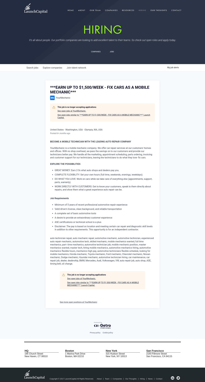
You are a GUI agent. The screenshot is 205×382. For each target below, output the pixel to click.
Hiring (142, 10)
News (150, 379)
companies (52, 67)
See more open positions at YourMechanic (78, 302)
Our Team (95, 10)
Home (71, 10)
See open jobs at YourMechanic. (72, 111)
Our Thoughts (158, 10)
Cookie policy (108, 333)
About (81, 10)
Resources (128, 10)
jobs (32, 67)
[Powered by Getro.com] (102, 325)
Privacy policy (95, 333)
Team (107, 379)
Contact (176, 10)
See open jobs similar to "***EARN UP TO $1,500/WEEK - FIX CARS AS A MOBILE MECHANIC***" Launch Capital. (104, 116)
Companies (111, 10)
